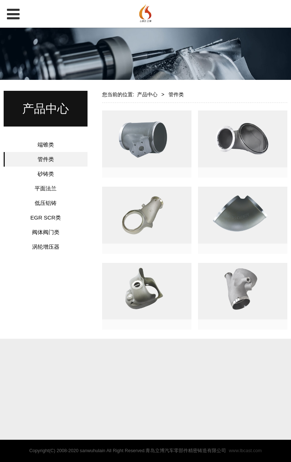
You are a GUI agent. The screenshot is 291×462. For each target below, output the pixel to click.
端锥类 (46, 144)
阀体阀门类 (45, 232)
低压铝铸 (46, 203)
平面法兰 (46, 188)
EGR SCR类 (45, 217)
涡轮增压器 (45, 247)
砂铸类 (46, 174)
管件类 (46, 159)
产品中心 (147, 94)
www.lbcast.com (245, 450)
